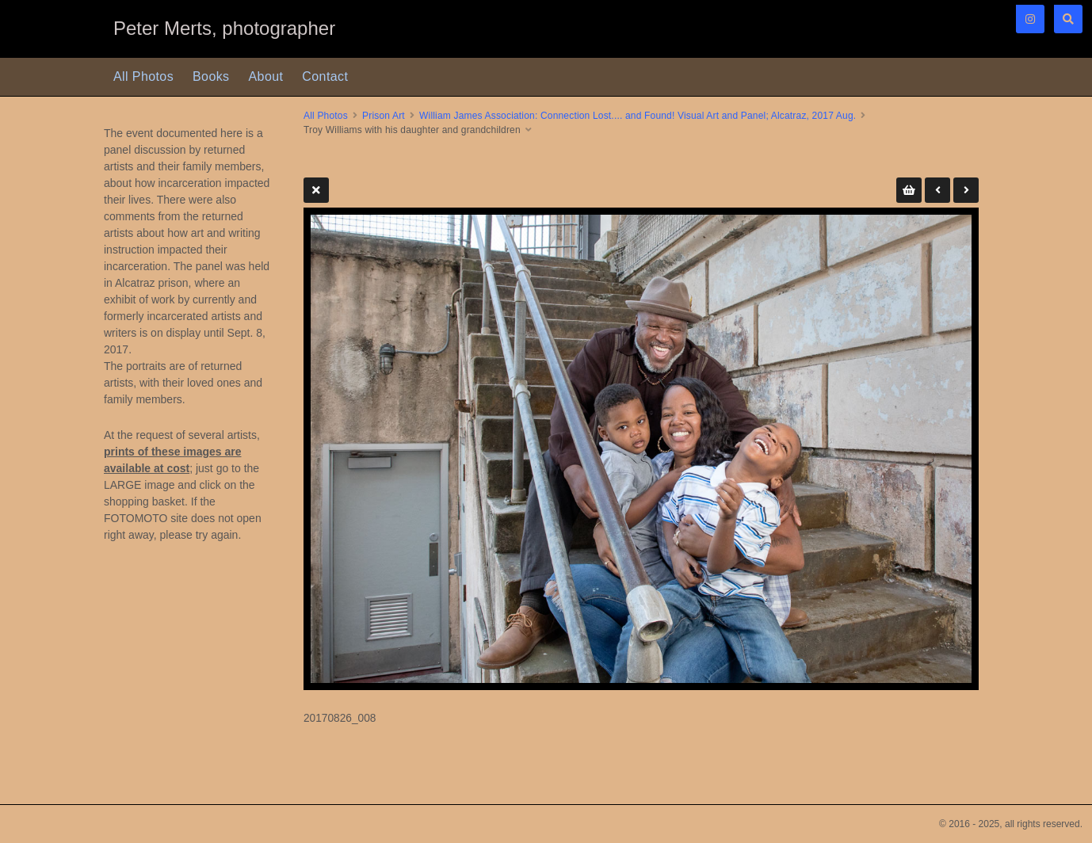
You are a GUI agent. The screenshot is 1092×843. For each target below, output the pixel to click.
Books (211, 76)
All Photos (143, 76)
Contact (325, 76)
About (266, 76)
